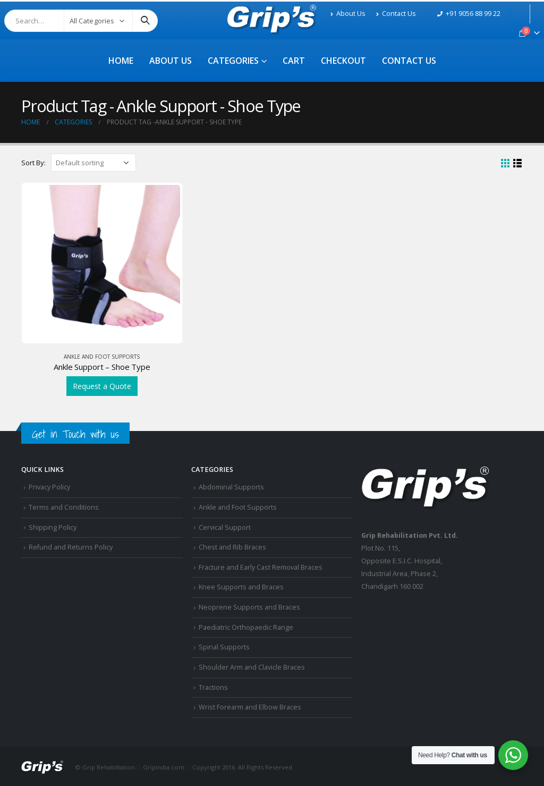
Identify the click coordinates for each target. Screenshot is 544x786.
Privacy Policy (49, 487)
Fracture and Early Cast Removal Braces (260, 567)
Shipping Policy (52, 527)
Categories (233, 60)
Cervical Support (225, 527)
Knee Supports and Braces (241, 586)
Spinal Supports (224, 647)
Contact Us (396, 13)
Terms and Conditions (64, 507)
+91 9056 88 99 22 (468, 13)
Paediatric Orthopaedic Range (246, 627)
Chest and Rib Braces (232, 547)
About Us (348, 13)
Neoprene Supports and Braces (249, 607)
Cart (294, 60)
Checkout (343, 60)
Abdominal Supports (231, 487)
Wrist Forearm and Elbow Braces (250, 707)
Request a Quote (102, 386)
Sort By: (33, 162)
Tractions (213, 687)
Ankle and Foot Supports (102, 356)
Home (120, 60)
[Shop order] (93, 163)
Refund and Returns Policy (71, 547)
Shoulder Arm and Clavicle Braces (252, 667)
